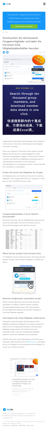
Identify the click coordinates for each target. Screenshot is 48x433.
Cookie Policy (14, 425)
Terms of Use (30, 425)
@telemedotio (32, 342)
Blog (7, 32)
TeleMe (7, 4)
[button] (24, 26)
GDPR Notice (22, 425)
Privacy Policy (6, 425)
